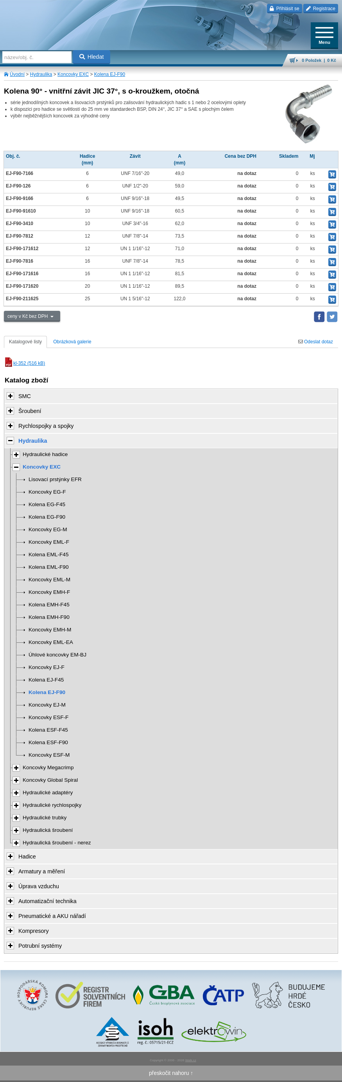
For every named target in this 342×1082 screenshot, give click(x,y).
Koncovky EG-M (48, 529)
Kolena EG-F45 (47, 504)
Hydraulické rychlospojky (52, 805)
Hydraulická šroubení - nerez (57, 843)
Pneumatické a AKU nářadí (52, 916)
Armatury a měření (41, 871)
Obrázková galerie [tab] (72, 341)
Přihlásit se (284, 8)
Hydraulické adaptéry (48, 792)
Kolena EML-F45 (48, 554)
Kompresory (33, 931)
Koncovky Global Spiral (50, 780)
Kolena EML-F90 (48, 567)
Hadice (27, 856)
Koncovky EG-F (47, 492)
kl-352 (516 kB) (24, 363)
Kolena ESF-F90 (48, 742)
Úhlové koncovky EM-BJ (57, 655)
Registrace (320, 8)
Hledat (91, 57)
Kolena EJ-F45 (46, 680)
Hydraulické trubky (44, 818)
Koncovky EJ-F (46, 667)
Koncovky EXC (73, 74)
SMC (24, 396)
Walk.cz (190, 1060)
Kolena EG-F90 (47, 517)
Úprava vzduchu (38, 886)
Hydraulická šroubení (48, 830)
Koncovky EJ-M (47, 705)
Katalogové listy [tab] (25, 341)
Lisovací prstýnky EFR (55, 479)
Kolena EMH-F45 (49, 605)
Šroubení (29, 411)
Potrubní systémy (40, 946)
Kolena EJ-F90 (109, 74)
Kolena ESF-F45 (48, 730)
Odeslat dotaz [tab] (315, 341)
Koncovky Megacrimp (48, 767)
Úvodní (17, 74)
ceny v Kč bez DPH (28, 316)
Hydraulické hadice (45, 454)
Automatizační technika (47, 901)
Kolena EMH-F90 (49, 617)
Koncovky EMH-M (50, 630)
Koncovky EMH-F (49, 592)
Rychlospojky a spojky (46, 426)
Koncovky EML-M (49, 579)
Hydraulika (41, 74)
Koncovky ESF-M (49, 755)
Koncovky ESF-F (48, 717)
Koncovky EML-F (49, 542)
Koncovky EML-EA (51, 642)
